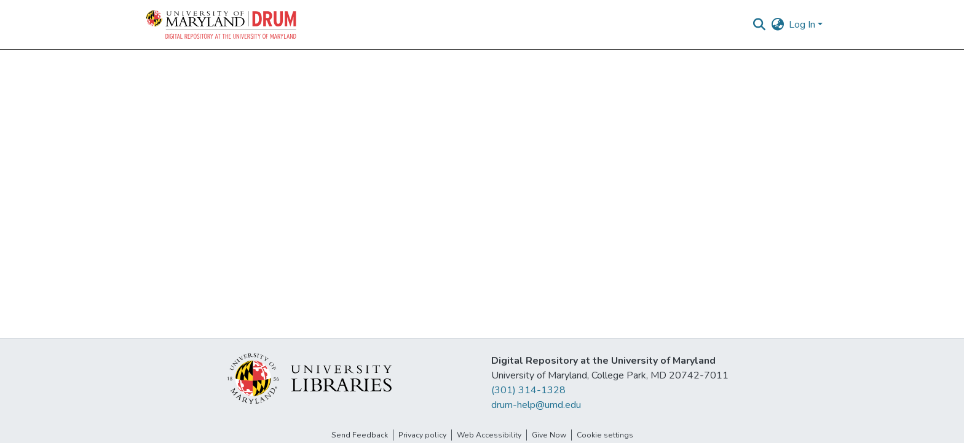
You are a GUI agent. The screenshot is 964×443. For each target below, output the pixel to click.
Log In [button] (803, 24)
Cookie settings (605, 435)
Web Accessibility (489, 435)
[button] (222, 24)
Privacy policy (422, 435)
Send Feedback (359, 435)
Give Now (549, 435)
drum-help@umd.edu (536, 405)
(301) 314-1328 (528, 390)
